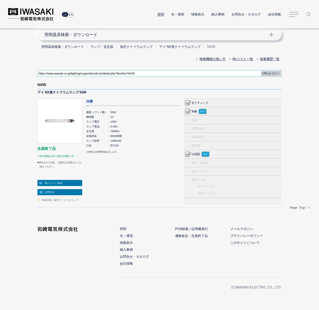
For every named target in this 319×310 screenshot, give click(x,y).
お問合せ (49, 192)
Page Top (297, 207)
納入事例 (217, 14)
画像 (194, 111)
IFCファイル (206, 186)
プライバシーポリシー (246, 236)
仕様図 (195, 154)
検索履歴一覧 (270, 59)
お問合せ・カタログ (246, 14)
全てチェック (200, 102)
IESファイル (199, 171)
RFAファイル (206, 193)
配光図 (195, 145)
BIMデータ (198, 179)
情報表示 (197, 14)
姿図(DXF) (198, 128)
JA (65, 14)
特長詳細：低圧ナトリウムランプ (60, 200)
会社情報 (274, 14)
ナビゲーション (157, 34)
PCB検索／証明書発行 (191, 229)
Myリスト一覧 (243, 59)
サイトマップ (293, 14)
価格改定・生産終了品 (191, 236)
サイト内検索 (308, 14)
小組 (194, 120)
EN (71, 14)
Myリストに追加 (53, 183)
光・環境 (177, 14)
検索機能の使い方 (213, 59)
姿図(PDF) (198, 137)
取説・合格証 (200, 162)
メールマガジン (241, 229)
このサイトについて (245, 242)
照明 (160, 14)
